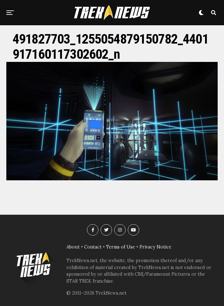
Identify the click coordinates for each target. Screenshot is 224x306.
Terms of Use (120, 247)
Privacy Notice (155, 247)
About (73, 247)
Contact (93, 247)
